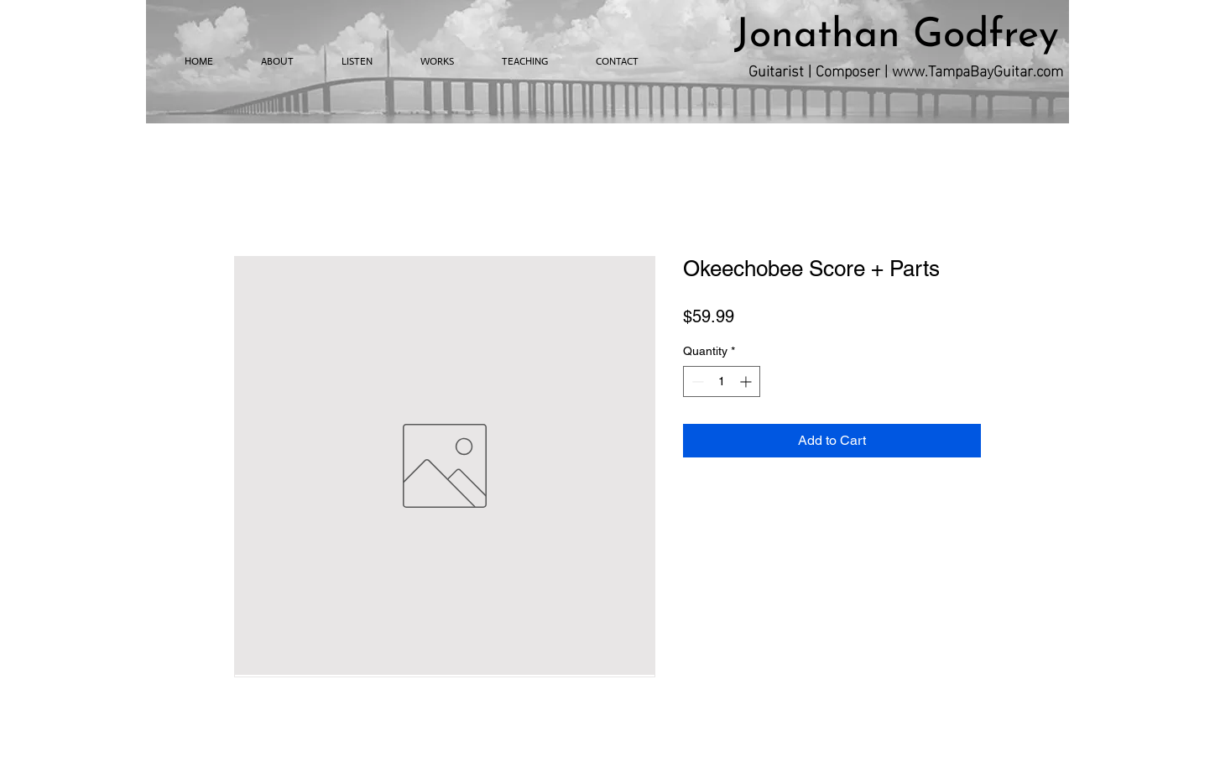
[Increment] (747, 381)
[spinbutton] (722, 381)
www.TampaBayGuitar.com (977, 69)
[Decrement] (696, 381)
